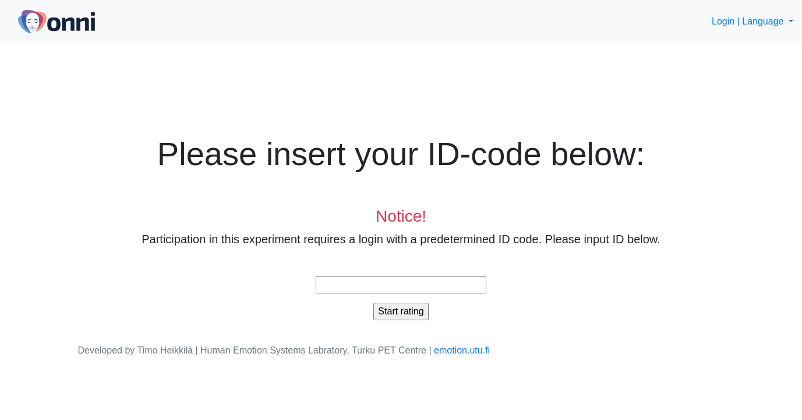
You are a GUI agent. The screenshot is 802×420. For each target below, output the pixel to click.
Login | (726, 21)
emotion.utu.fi (462, 350)
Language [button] (764, 21)
